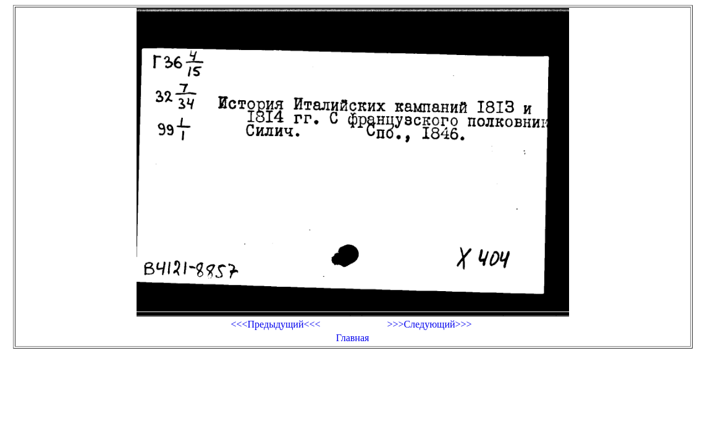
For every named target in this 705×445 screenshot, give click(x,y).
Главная (352, 338)
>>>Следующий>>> (429, 324)
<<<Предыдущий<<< (275, 324)
